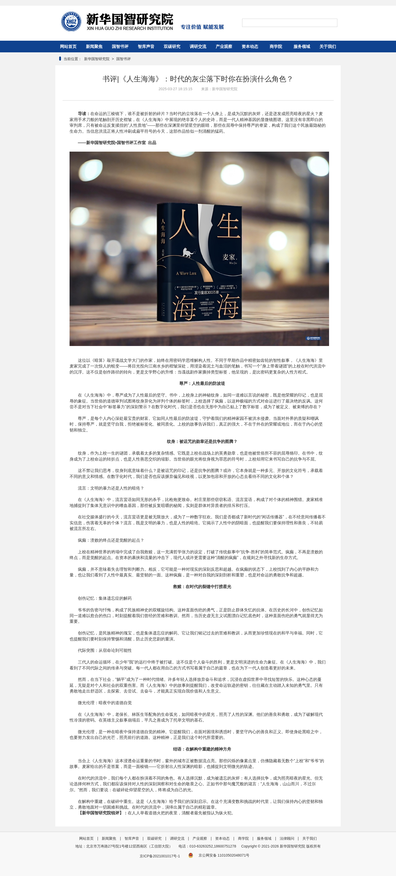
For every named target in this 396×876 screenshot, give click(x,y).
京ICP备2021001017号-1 (160, 856)
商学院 (276, 46)
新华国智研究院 (96, 59)
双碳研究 (172, 46)
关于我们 (327, 46)
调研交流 (198, 46)
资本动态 (250, 46)
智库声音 (146, 46)
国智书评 (120, 46)
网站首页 (68, 46)
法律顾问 (287, 838)
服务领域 (301, 46)
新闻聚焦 (94, 46)
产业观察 (224, 46)
